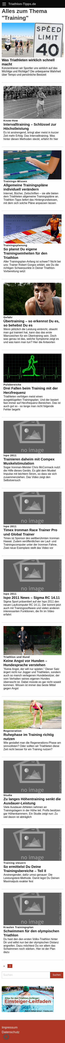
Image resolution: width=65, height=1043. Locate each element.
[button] (6, 1037)
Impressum (10, 1027)
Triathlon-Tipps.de (22, 4)
